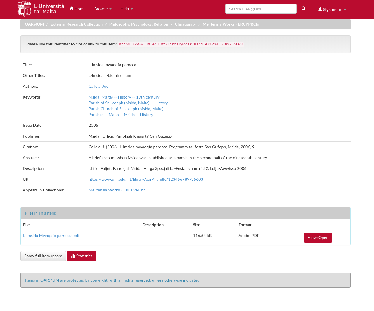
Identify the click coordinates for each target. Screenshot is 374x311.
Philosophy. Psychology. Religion (138, 24)
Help (126, 8)
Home (78, 8)
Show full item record (43, 255)
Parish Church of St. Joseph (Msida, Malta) (126, 108)
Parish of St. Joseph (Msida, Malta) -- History (128, 102)
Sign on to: (332, 9)
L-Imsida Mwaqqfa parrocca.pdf (51, 235)
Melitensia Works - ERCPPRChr (231, 24)
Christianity (185, 24)
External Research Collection (77, 24)
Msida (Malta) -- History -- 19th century (124, 96)
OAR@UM (34, 24)
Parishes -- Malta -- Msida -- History (121, 114)
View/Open (318, 237)
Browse (103, 8)
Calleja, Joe (98, 86)
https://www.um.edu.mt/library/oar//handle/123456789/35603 (146, 179)
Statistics (81, 255)
